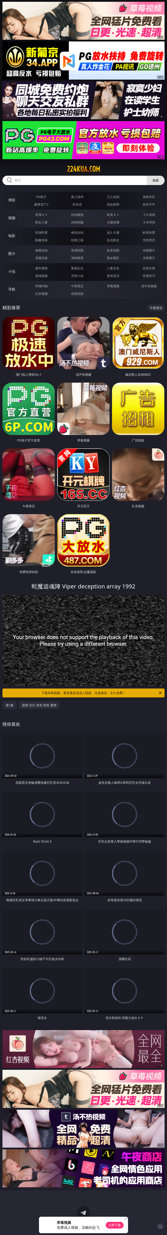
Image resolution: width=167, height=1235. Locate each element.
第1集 (10, 705)
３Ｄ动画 (149, 214)
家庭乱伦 (77, 268)
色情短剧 (77, 293)
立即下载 (114, 1225)
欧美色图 (113, 250)
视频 (11, 217)
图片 (11, 253)
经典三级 (77, 240)
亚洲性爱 (41, 232)
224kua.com (83, 169)
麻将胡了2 (41, 204)
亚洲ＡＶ (41, 214)
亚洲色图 (77, 250)
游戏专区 (149, 197)
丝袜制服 (77, 222)
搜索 (156, 180)
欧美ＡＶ (113, 214)
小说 (11, 271)
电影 (11, 235)
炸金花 (77, 204)
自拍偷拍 (77, 214)
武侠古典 (149, 268)
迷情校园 (41, 276)
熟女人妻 (41, 222)
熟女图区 (113, 258)
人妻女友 (113, 268)
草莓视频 (113, 286)
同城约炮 (41, 286)
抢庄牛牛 (149, 204)
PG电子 (41, 197)
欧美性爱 (149, 232)
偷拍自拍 (77, 232)
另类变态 (149, 240)
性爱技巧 (149, 276)
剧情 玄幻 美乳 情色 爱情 (39, 705)
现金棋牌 (113, 204)
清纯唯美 (77, 258)
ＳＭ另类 (149, 222)
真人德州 (77, 197)
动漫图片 (149, 250)
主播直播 (113, 222)
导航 (11, 289)
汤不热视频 (149, 286)
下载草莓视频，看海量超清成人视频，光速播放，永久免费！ (101, 693)
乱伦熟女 (113, 240)
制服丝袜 (41, 240)
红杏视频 (41, 293)
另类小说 (77, 276)
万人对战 (113, 197)
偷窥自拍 (41, 250)
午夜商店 (77, 286)
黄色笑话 (113, 276)
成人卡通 (113, 232)
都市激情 (41, 268)
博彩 (11, 200)
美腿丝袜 (41, 258)
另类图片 (149, 258)
